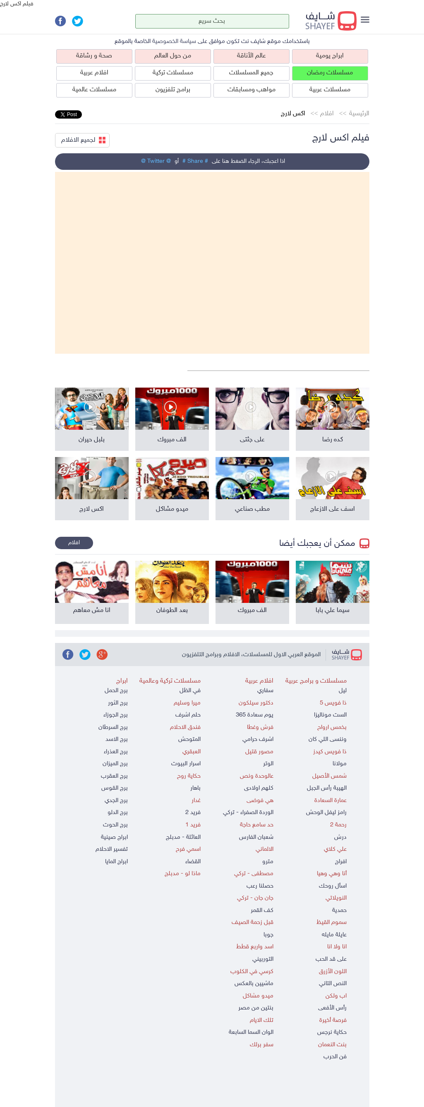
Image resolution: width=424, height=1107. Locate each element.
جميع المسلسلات (251, 73)
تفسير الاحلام (112, 849)
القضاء (193, 861)
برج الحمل (116, 690)
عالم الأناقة (251, 56)
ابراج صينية (114, 837)
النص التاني (333, 983)
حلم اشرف (188, 715)
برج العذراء (116, 751)
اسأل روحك (333, 886)
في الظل (190, 690)
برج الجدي (116, 800)
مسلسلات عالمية (94, 90)
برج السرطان (113, 727)
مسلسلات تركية (173, 73)
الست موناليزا (330, 715)
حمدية (339, 910)
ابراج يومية (330, 56)
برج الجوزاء (115, 715)
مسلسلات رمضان (330, 73)
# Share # (195, 161)
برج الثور (118, 703)
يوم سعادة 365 (254, 715)
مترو (267, 861)
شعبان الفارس (256, 837)
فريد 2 (193, 812)
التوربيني (262, 959)
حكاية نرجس (332, 1032)
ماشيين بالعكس (254, 983)
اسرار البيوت (186, 763)
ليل (343, 690)
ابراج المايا (116, 861)
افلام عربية (94, 73)
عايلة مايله (334, 934)
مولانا (340, 763)
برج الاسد (116, 739)
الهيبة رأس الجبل (327, 788)
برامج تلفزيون (173, 90)
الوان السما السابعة (251, 1032)
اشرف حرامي (257, 739)
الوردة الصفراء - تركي (248, 812)
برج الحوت (115, 824)
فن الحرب (335, 1056)
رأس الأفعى (332, 1008)
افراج (341, 861)
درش (340, 837)
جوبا (268, 934)
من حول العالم (172, 56)
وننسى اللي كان (328, 739)
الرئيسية (359, 114)
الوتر (268, 763)
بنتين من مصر (255, 1008)
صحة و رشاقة (94, 56)
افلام (327, 114)
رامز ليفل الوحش (326, 812)
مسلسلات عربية (329, 90)
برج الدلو (118, 812)
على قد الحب (331, 959)
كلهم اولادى (258, 788)
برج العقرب (114, 776)
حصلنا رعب (260, 886)
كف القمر (262, 910)
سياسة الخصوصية (174, 41)
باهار (195, 788)
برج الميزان (115, 763)
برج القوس (114, 788)
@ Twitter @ (156, 161)
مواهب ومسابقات (251, 90)
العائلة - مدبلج (183, 837)
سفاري (265, 690)
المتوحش (189, 739)
